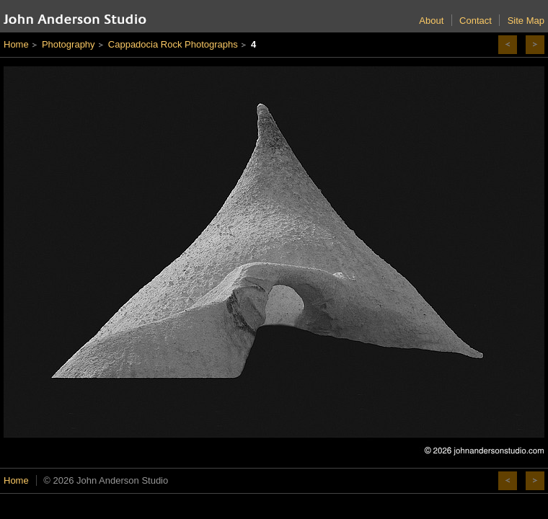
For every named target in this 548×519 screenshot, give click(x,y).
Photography (68, 44)
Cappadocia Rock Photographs (173, 44)
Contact (475, 20)
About (431, 20)
